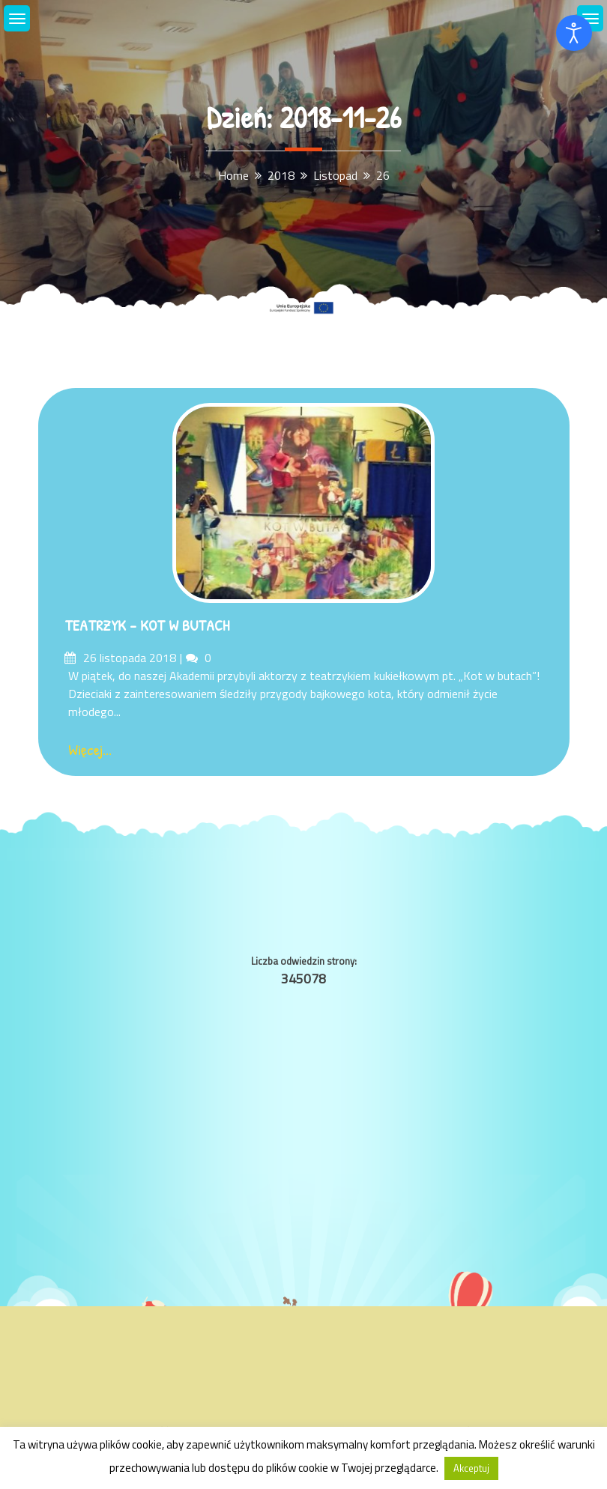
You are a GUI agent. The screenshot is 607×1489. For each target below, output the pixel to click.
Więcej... (90, 749)
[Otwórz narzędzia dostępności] (574, 33)
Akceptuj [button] (471, 1468)
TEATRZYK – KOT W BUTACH (146, 625)
